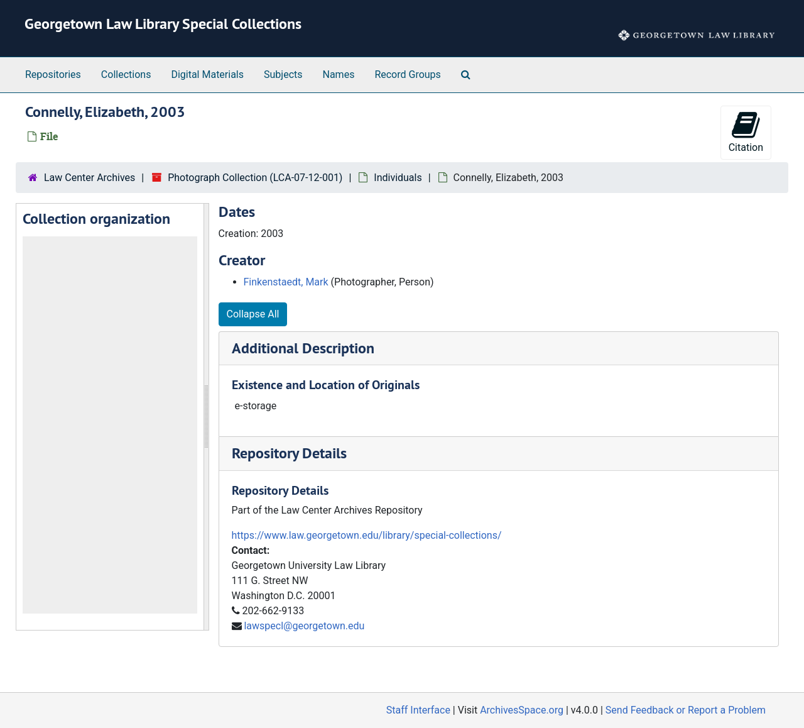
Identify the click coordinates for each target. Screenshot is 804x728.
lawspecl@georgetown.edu (304, 626)
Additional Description (303, 348)
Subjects (283, 74)
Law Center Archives (89, 178)
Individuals (397, 178)
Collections (126, 74)
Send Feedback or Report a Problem (686, 710)
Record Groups (407, 74)
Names (339, 74)
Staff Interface (418, 710)
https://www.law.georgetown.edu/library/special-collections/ (367, 535)
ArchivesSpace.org (521, 710)
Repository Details (289, 453)
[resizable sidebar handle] (206, 417)
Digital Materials (207, 74)
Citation (746, 131)
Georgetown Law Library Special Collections (163, 23)
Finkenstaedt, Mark (286, 282)
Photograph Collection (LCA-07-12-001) (255, 178)
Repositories (53, 74)
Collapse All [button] (253, 314)
